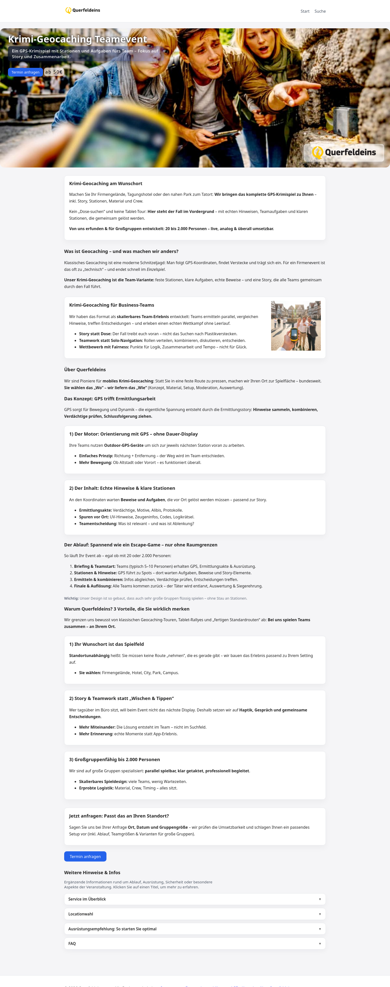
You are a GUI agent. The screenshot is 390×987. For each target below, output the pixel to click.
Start (305, 11)
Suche (320, 11)
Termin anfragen (25, 72)
